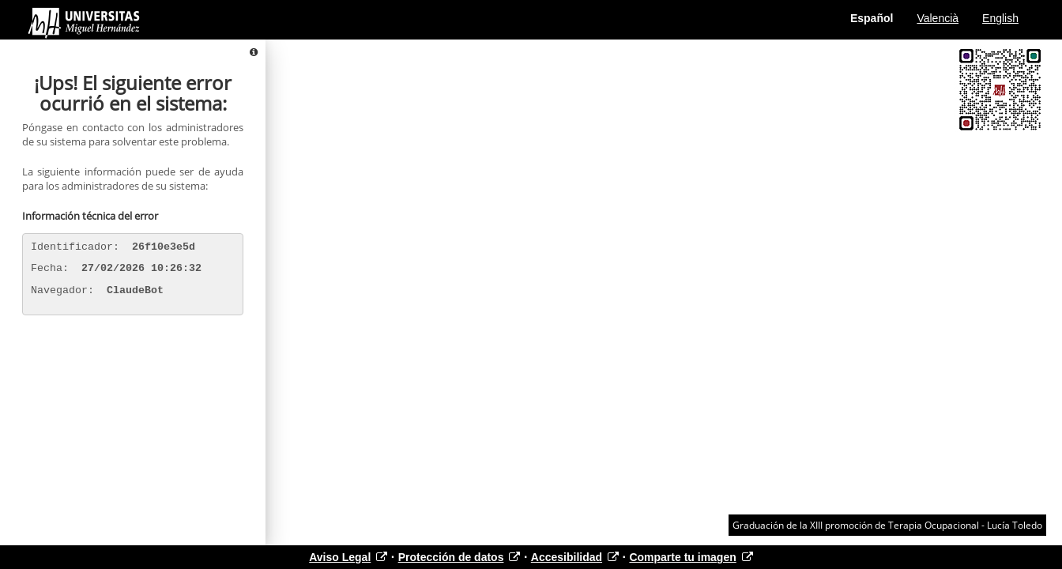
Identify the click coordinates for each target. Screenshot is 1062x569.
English (1000, 18)
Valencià (937, 18)
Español (871, 18)
